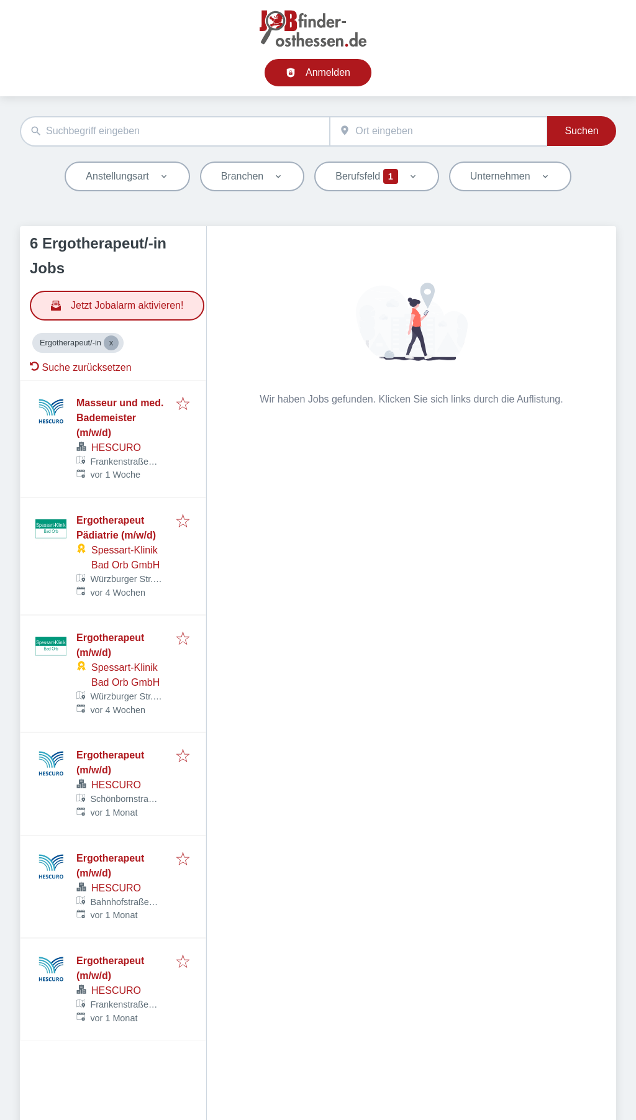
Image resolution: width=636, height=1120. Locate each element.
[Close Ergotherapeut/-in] (111, 342)
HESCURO (116, 447)
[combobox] (175, 131)
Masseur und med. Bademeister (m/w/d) (119, 418)
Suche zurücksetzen (81, 367)
